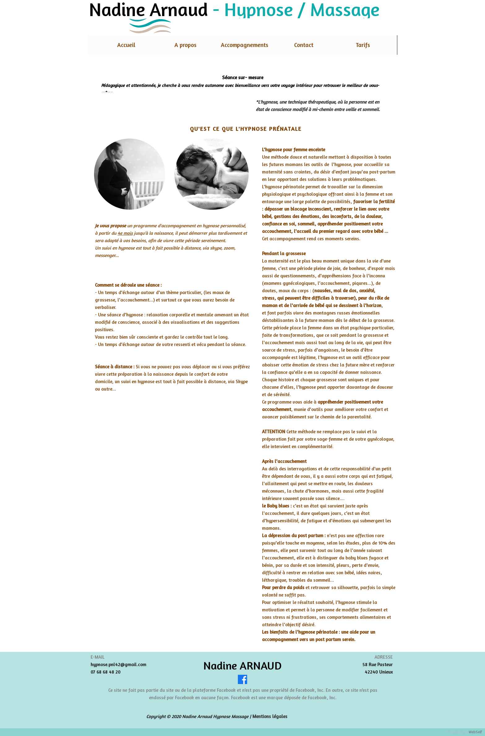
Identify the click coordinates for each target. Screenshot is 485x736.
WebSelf (475, 732)
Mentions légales (269, 716)
